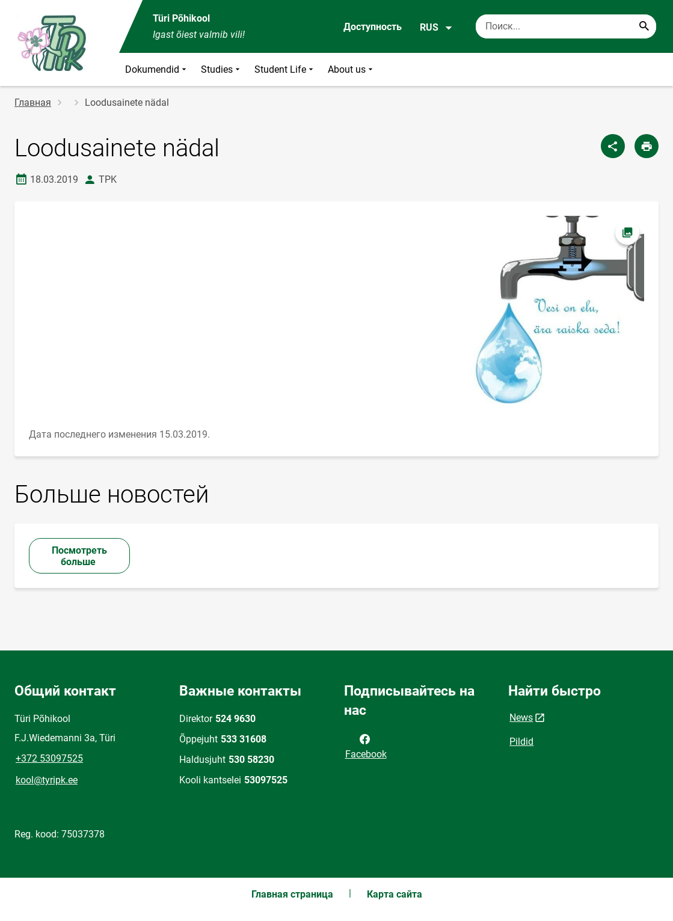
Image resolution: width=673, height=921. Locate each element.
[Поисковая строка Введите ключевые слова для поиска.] (566, 26)
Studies (221, 69)
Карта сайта (394, 894)
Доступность (372, 26)
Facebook (366, 745)
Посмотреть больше (79, 556)
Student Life (285, 69)
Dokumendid (157, 69)
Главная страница (292, 894)
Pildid (521, 741)
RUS (436, 27)
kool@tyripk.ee (47, 780)
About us (351, 69)
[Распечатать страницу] (647, 146)
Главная (32, 102)
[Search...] (644, 26)
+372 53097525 (49, 758)
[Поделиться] (613, 146)
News (521, 717)
